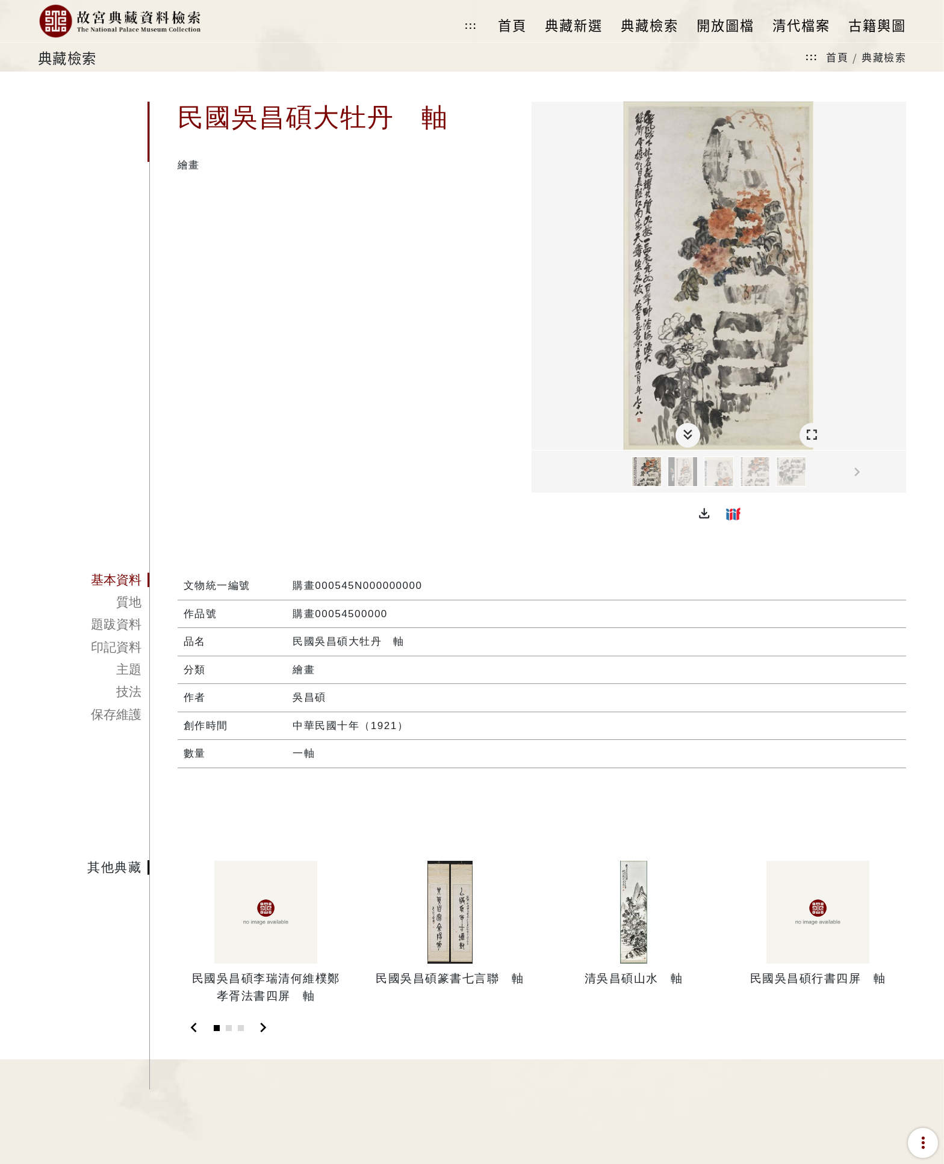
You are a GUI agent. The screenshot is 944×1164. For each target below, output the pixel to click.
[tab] (93, 580)
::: (471, 25)
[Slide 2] (229, 1028)
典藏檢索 (884, 56)
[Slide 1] (217, 1028)
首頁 (837, 56)
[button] (704, 513)
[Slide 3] (241, 1028)
